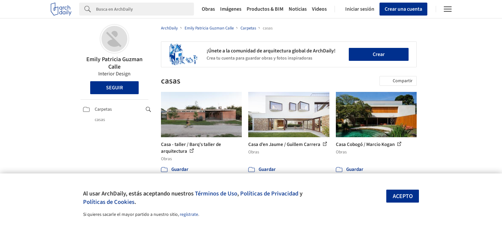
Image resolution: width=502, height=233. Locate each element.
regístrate (189, 214)
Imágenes (230, 9)
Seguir (114, 87)
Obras (208, 9)
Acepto (403, 196)
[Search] (145, 9)
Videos (319, 9)
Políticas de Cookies (108, 202)
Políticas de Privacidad (269, 193)
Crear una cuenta (403, 9)
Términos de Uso (216, 193)
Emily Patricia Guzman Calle (114, 63)
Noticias (298, 9)
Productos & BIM (265, 9)
